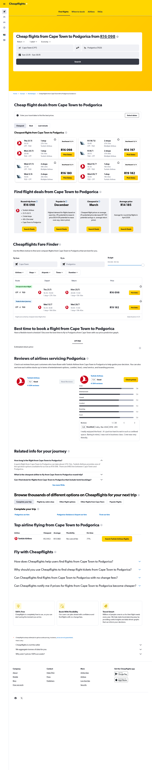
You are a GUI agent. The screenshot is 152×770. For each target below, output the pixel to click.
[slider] (145, 265)
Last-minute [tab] (46, 126)
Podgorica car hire (24, 514)
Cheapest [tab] (23, 126)
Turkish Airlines (36, 378)
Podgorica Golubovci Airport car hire (74, 514)
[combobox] (49, 41)
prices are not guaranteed (67, 637)
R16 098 (110, 36)
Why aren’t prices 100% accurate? (81, 653)
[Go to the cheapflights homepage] (18, 4)
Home (18, 94)
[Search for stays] (4, 16)
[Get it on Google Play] (123, 673)
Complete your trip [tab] (26, 502)
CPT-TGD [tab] (80, 341)
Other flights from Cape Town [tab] (95, 502)
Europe (25, 94)
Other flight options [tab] (70, 502)
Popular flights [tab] (118, 502)
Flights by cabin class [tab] (48, 502)
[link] (32, 229)
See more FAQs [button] (61, 485)
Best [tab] (34, 126)
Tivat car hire (107, 514)
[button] (4, 4)
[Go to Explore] (4, 27)
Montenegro (35, 94)
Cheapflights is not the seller (81, 644)
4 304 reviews (36, 385)
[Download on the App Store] (123, 679)
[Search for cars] (4, 22)
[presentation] (120, 37)
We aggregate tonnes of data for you (81, 649)
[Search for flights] (4, 11)
